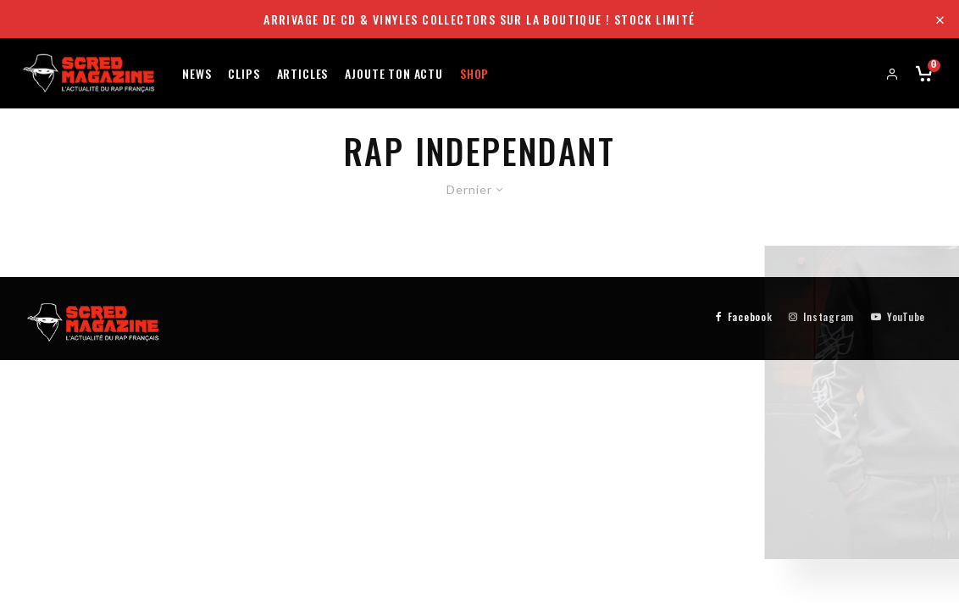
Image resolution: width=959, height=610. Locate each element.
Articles (303, 72)
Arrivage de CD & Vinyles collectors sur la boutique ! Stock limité (479, 19)
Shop (474, 72)
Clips (243, 72)
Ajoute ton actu (394, 72)
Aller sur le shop (806, 436)
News (196, 72)
